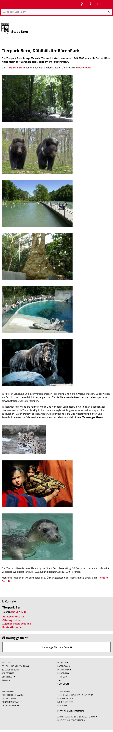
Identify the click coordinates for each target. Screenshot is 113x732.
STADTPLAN (7, 676)
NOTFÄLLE (62, 705)
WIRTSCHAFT (8, 673)
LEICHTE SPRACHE (10, 705)
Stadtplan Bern (82, 4)
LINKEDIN (62, 673)
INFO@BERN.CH (65, 698)
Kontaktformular (12, 627)
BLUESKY (61, 662)
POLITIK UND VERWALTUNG (15, 666)
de (99, 4)
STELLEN (6, 680)
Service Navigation (90, 4)
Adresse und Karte (13, 616)
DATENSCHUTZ (9, 698)
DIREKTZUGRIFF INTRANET (70, 720)
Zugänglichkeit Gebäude (16, 623)
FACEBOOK (62, 666)
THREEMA (62, 676)
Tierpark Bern (14, 67)
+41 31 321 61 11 (85, 695)
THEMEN (6, 662)
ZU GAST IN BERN (10, 669)
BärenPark (84, 67)
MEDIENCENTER (65, 702)
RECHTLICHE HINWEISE (13, 695)
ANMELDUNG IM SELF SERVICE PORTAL (76, 716)
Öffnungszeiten (11, 620)
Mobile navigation (108, 4)
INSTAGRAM (63, 669)
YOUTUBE (62, 683)
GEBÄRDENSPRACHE (12, 702)
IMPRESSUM (8, 691)
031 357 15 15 (18, 611)
